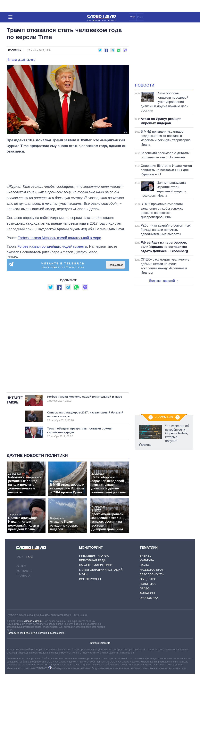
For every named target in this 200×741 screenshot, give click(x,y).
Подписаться (115, 264)
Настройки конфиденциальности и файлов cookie (35, 632)
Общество (148, 579)
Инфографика (164, 417)
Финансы (147, 593)
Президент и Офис (94, 555)
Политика (14, 50)
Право (145, 588)
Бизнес (146, 555)
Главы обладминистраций (101, 569)
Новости (144, 85)
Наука (144, 565)
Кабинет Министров (95, 565)
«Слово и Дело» (32, 621)
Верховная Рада (92, 560)
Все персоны (90, 579)
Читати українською (21, 59)
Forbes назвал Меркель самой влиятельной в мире (59, 238)
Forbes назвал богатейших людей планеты (52, 246)
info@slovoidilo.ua (100, 642)
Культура (147, 560)
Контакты (24, 570)
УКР (132, 17)
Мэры (83, 574)
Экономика (149, 597)
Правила (23, 575)
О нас (21, 566)
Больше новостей (163, 280)
